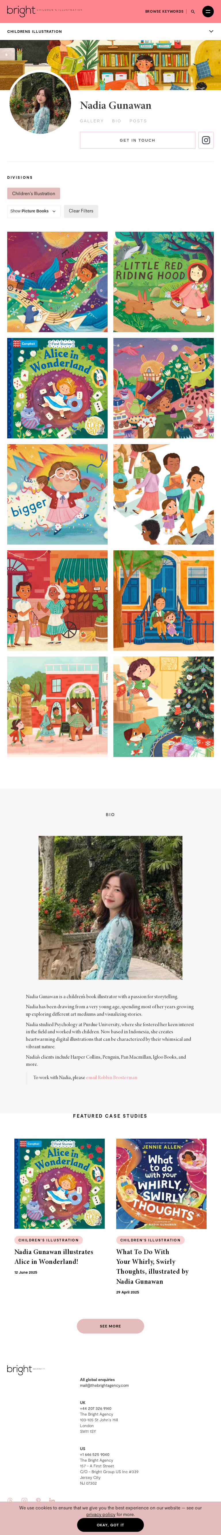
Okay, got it (111, 1525)
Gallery (92, 121)
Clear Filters (81, 210)
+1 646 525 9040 (94, 1454)
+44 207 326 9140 (95, 1408)
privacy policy (100, 1514)
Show (33, 211)
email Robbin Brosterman (111, 1078)
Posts (138, 121)
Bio (117, 121)
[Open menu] (208, 11)
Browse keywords (164, 11)
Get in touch (137, 140)
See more (110, 1326)
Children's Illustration (33, 193)
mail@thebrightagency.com (104, 1385)
